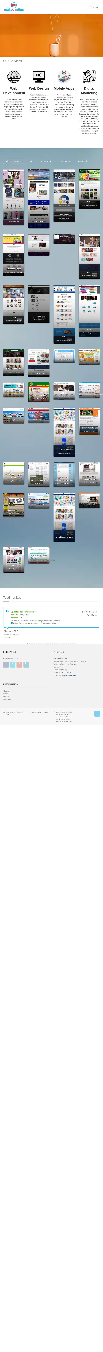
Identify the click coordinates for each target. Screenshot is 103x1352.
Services (6, 694)
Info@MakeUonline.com (67, 675)
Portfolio (6, 697)
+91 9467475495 (65, 673)
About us (6, 691)
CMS (31, 161)
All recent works (13, 161)
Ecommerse (46, 161)
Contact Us (7, 699)
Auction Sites (83, 161)
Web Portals (65, 161)
